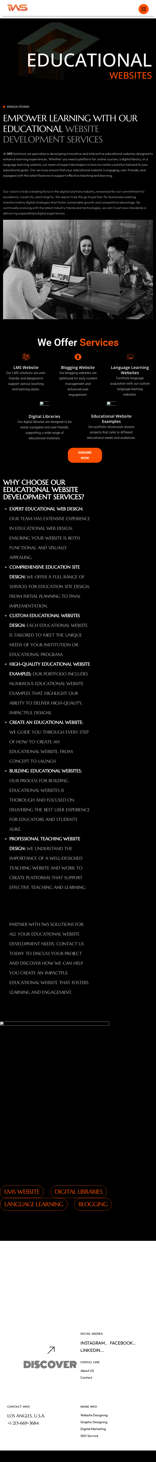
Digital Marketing (93, 1429)
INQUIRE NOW (85, 455)
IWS (10, 188)
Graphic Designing (93, 1422)
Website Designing (94, 1415)
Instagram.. (93, 1343)
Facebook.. (122, 1343)
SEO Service (89, 1436)
